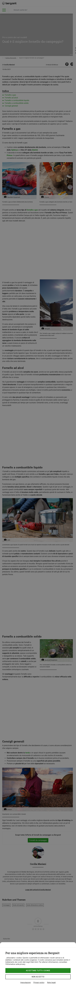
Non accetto (38, 977)
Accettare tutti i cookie (38, 970)
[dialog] (38, 964)
